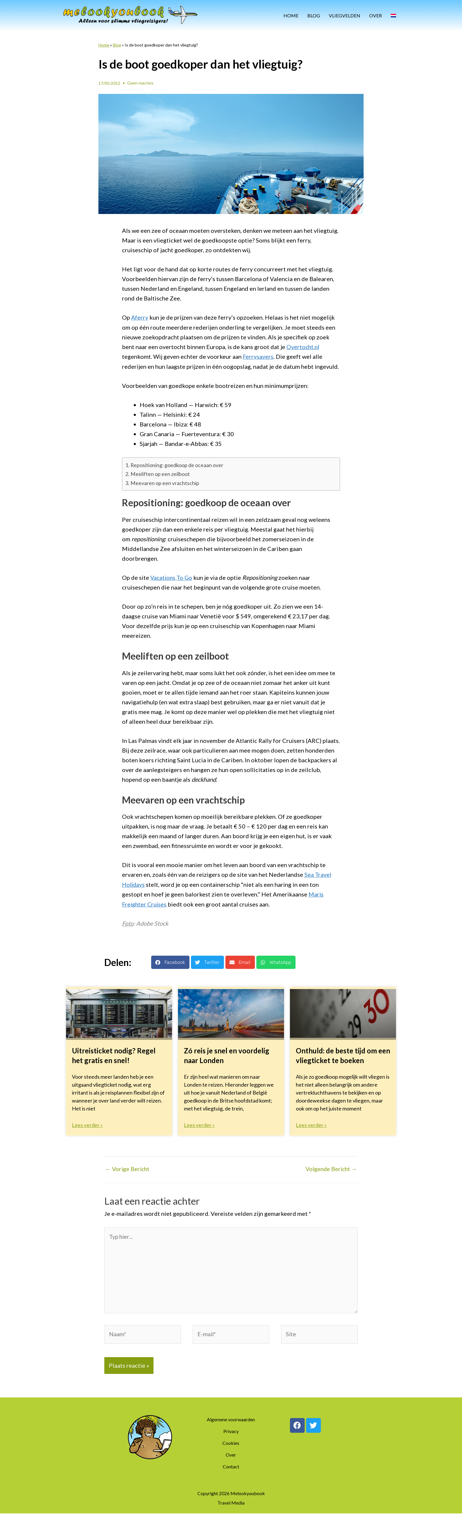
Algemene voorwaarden (231, 1420)
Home (290, 15)
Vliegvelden (344, 15)
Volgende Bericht (330, 1167)
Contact (231, 1467)
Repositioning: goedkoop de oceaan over (177, 464)
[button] (170, 960)
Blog (313, 15)
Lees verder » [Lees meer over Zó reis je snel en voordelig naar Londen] (199, 1123)
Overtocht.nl (303, 346)
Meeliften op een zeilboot (160, 473)
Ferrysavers (258, 356)
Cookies (230, 1443)
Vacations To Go (172, 576)
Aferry (139, 317)
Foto (127, 922)
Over (375, 15)
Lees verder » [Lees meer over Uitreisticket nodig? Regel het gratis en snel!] (87, 1123)
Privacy (231, 1432)
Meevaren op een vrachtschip (165, 482)
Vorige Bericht (128, 1167)
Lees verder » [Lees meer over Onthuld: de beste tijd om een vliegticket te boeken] (311, 1123)
